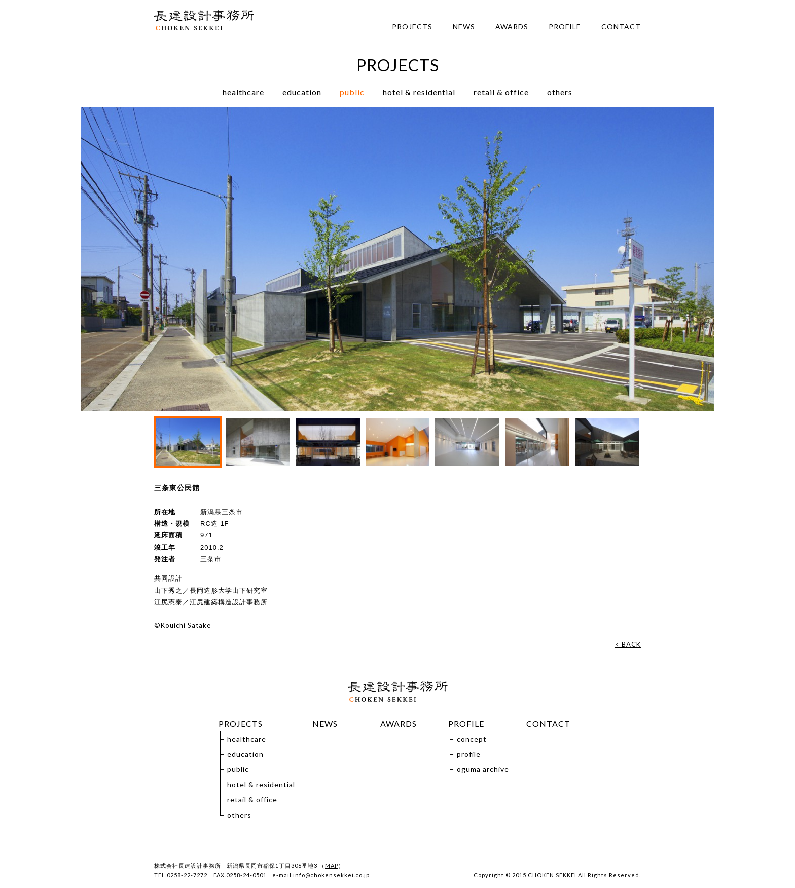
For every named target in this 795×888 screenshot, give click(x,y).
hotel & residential (419, 92)
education (301, 92)
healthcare (243, 92)
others (559, 92)
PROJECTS (412, 26)
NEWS (464, 26)
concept (472, 739)
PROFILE (565, 26)
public (352, 92)
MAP (331, 865)
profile (469, 754)
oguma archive (483, 769)
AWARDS (511, 26)
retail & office (501, 92)
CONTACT (621, 26)
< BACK (628, 644)
